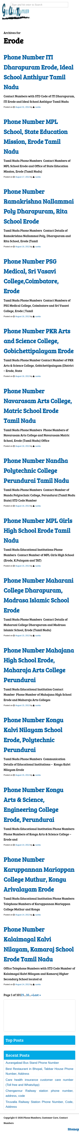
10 (27, 995)
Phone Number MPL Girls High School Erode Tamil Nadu (38, 530)
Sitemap (73, 1129)
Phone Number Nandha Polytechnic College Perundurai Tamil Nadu (36, 470)
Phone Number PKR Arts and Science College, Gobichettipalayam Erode (39, 341)
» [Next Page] (32, 995)
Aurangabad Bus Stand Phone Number (32, 1062)
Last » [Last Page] (37, 995)
